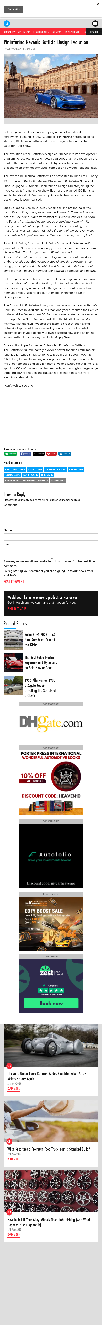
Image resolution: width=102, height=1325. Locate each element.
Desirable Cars (72, 32)
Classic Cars (24, 32)
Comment (10, 505)
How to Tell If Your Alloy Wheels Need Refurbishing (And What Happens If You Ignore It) (48, 1222)
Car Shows (57, 32)
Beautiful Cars (41, 32)
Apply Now (62, 337)
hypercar (60, 163)
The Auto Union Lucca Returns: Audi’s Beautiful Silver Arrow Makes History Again (46, 1076)
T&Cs (13, 575)
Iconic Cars (12, 475)
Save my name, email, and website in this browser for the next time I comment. (50, 564)
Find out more (16, 608)
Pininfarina (64, 137)
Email (7, 544)
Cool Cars (35, 469)
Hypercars (76, 469)
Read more (13, 1088)
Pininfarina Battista (35, 480)
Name (8, 530)
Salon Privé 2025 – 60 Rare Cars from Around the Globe (40, 639)
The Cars (47, 475)
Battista (37, 141)
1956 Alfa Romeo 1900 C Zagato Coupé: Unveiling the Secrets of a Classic (40, 688)
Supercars (30, 475)
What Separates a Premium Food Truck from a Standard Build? (48, 1149)
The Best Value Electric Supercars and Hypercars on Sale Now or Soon (41, 662)
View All (94, 32)
